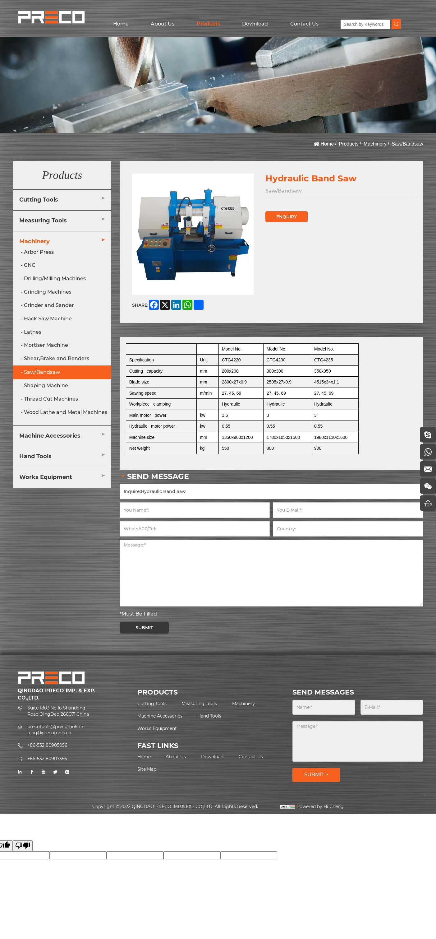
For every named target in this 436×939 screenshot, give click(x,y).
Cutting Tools (38, 199)
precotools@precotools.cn (56, 726)
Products (208, 24)
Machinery (375, 143)
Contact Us (304, 24)
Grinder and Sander (49, 305)
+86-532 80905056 (47, 745)
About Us (162, 24)
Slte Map (146, 769)
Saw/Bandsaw (407, 143)
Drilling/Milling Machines (55, 278)
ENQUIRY (286, 217)
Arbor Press (39, 252)
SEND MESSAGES (323, 692)
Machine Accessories (49, 435)
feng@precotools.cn (49, 733)
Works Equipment (45, 477)
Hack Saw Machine (48, 319)
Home (121, 24)
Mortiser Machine (46, 345)
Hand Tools (35, 456)
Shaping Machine (46, 385)
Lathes (32, 332)
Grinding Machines (47, 292)
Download (255, 24)
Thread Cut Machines (51, 399)
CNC (29, 265)
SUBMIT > (316, 775)
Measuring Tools (43, 220)
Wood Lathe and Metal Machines (65, 412)
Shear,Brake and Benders (56, 358)
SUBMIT (144, 627)
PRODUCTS (157, 692)
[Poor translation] (23, 845)
